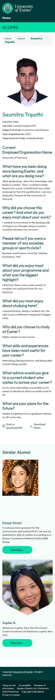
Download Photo (37, 426)
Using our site (9, 685)
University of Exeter (23, 671)
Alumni (10, 27)
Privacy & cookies (11, 694)
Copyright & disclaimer (33, 691)
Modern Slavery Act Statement (33, 688)
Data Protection (10, 691)
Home (6, 18)
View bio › (17, 550)
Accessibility (24, 685)
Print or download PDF (12, 426)
